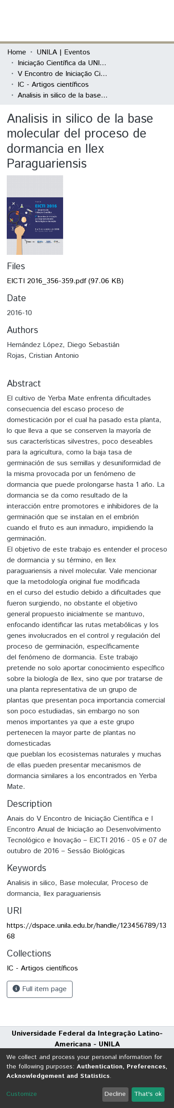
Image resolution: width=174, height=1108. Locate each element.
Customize (21, 1094)
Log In (133, 20)
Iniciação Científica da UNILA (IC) (63, 63)
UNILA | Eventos (63, 52)
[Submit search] (101, 20)
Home (16, 52)
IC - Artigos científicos (53, 85)
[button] (114, 20)
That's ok (148, 1094)
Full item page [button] (40, 989)
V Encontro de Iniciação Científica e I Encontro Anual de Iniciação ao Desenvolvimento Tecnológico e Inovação (63, 74)
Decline (115, 1094)
